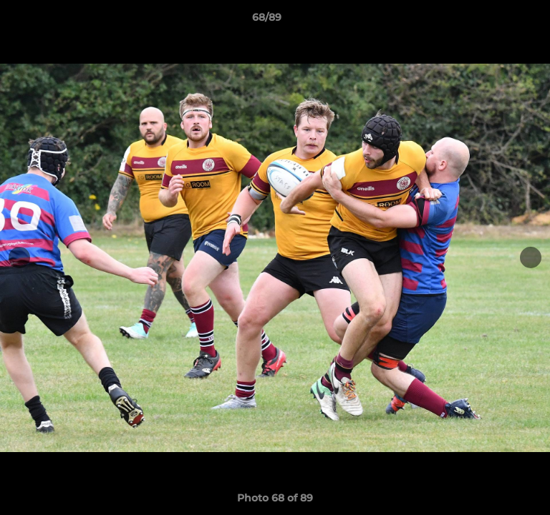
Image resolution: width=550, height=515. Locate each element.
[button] (498, 20)
